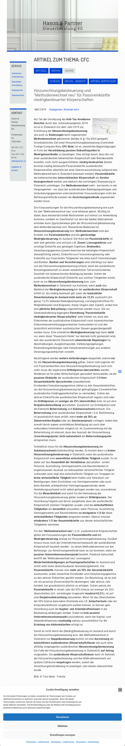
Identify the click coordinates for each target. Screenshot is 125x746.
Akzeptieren (62, 717)
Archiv (55, 70)
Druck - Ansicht (75, 81)
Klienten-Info (71, 109)
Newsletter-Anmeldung (17, 83)
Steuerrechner (18, 95)
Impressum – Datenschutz (37, 742)
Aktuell (41, 70)
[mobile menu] (120, 371)
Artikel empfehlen (103, 81)
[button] (120, 689)
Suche (69, 70)
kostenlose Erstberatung (17, 75)
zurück (55, 81)
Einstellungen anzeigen (62, 734)
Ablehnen (62, 726)
